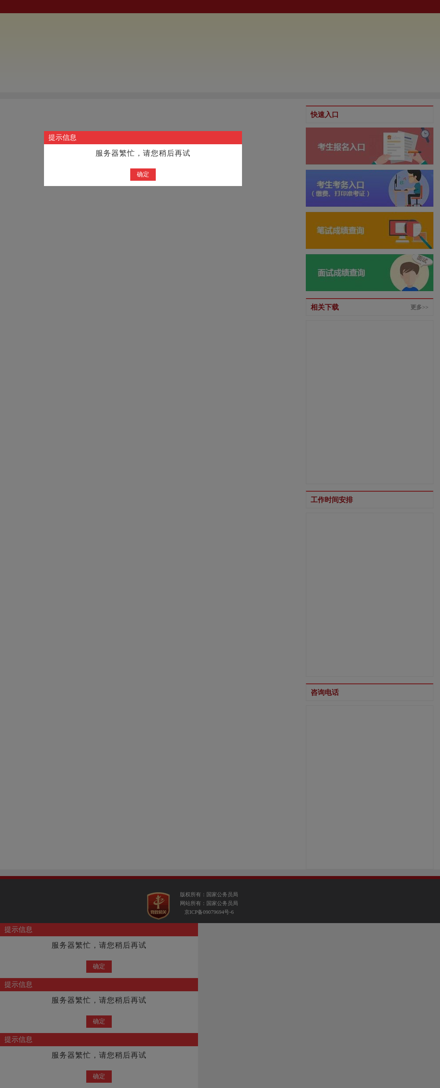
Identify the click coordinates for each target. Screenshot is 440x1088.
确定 (143, 174)
